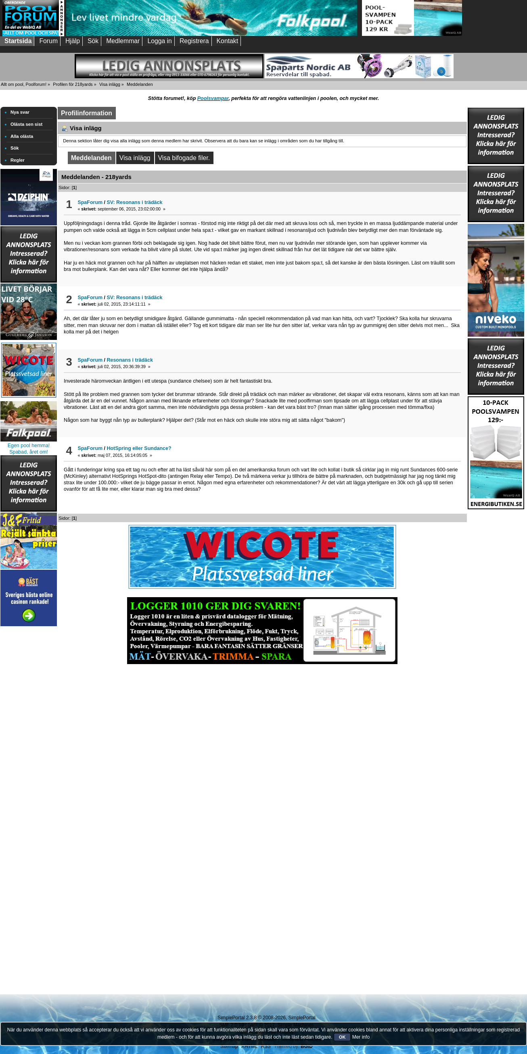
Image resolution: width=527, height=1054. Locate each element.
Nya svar (19, 112)
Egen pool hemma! (29, 445)
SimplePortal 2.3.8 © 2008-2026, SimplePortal (266, 1018)
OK (342, 1037)
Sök (14, 148)
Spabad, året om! (28, 452)
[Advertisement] (28, 749)
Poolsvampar (213, 98)
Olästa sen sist (26, 124)
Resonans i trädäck (130, 360)
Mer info (361, 1037)
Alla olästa (21, 136)
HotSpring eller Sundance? (139, 448)
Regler (17, 160)
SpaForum (89, 202)
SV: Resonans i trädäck (135, 202)
